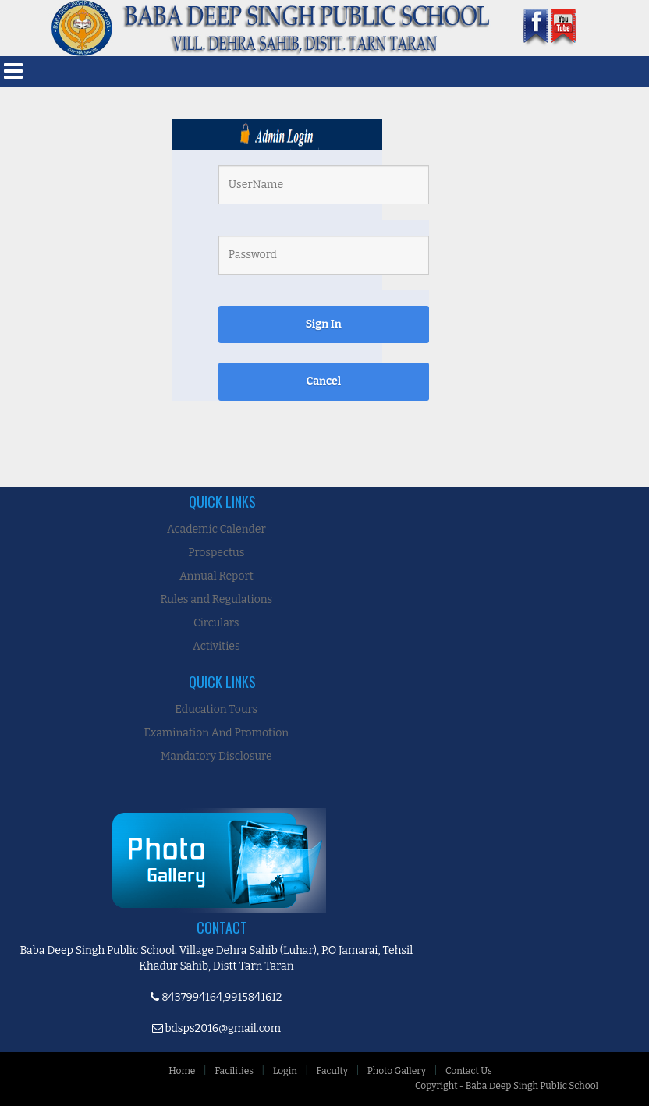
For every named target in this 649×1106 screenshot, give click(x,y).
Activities (216, 646)
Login (285, 1070)
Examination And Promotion (216, 732)
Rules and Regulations (216, 599)
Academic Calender (216, 529)
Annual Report (216, 576)
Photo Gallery (396, 1070)
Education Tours (216, 709)
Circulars (216, 622)
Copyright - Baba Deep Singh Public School (506, 1085)
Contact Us (468, 1070)
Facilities (234, 1070)
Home (181, 1070)
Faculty (332, 1070)
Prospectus (216, 552)
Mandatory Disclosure (216, 756)
